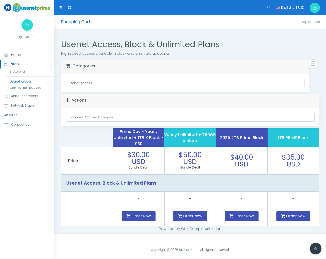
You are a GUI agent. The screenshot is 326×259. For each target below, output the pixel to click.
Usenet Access (20, 81)
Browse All (17, 71)
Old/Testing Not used (25, 88)
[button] (20, 37)
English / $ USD (290, 7)
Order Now (139, 216)
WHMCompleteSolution (201, 228)
